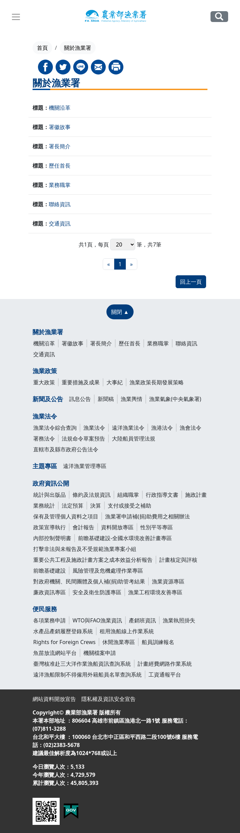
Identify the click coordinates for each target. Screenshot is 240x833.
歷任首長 (60, 165)
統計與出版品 (49, 494)
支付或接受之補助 (129, 505)
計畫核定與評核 (178, 559)
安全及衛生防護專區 (97, 592)
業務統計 (44, 505)
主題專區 (45, 466)
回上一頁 (191, 281)
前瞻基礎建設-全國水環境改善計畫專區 (125, 538)
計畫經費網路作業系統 (165, 663)
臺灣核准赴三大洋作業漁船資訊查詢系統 (82, 663)
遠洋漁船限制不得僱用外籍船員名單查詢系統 (87, 674)
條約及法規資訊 (92, 494)
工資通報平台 (164, 674)
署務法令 (44, 438)
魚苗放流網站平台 (55, 653)
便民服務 (45, 609)
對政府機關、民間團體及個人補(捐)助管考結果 (89, 581)
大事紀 (114, 382)
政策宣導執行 (49, 527)
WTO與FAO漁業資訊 (97, 620)
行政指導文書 (162, 494)
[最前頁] (108, 264)
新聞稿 (106, 399)
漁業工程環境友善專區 (155, 592)
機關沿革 (60, 107)
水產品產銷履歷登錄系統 (63, 631)
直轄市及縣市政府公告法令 (65, 449)
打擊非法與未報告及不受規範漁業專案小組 (84, 549)
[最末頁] (131, 264)
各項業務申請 (49, 620)
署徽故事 (60, 127)
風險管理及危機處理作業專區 (108, 570)
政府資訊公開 (51, 483)
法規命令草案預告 (83, 438)
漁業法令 (45, 416)
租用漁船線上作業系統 (127, 631)
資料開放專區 (117, 527)
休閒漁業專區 (118, 642)
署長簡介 (60, 146)
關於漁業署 (48, 332)
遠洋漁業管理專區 (84, 466)
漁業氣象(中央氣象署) (175, 399)
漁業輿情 (131, 399)
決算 (95, 505)
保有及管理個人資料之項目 (65, 516)
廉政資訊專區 (49, 592)
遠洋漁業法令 (128, 427)
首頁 (42, 47)
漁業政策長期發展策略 (156, 382)
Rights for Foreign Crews (64, 642)
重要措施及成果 (81, 382)
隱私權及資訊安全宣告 (108, 699)
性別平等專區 (156, 527)
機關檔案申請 (99, 653)
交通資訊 (60, 223)
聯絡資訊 (60, 204)
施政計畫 (196, 494)
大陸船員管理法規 (133, 438)
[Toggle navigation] (16, 17)
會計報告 (83, 527)
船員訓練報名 (158, 642)
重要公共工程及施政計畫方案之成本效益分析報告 (93, 559)
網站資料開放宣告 (54, 699)
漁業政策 (45, 371)
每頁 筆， (122, 244)
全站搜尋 (219, 16)
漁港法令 (162, 427)
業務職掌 (60, 185)
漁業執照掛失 (179, 620)
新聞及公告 (48, 399)
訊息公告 (80, 399)
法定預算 (72, 505)
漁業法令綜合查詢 (55, 427)
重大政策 (44, 382)
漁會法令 (190, 427)
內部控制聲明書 (52, 538)
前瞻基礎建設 (49, 570)
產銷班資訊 (142, 620)
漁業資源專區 (168, 581)
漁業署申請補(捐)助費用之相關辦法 (147, 516)
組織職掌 (128, 494)
